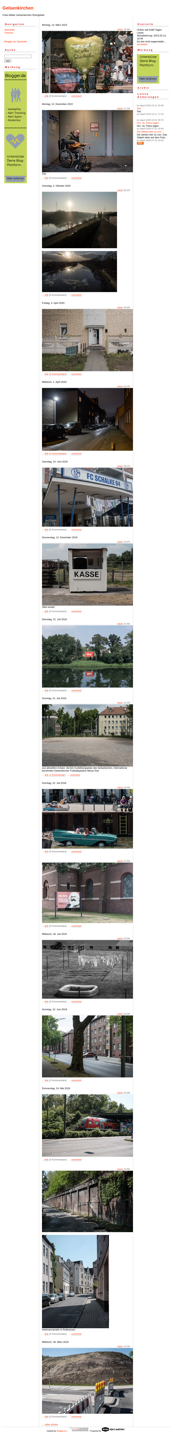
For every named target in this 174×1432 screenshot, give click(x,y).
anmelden (142, 44)
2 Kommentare (58, 374)
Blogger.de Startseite (15, 41)
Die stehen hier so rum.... (150, 131)
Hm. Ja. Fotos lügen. (148, 122)
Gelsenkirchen (17, 7)
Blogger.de (62, 1431)
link (46, 96)
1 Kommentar (57, 775)
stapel (120, 29)
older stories (51, 1424)
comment (76, 96)
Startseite (9, 29)
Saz (139, 108)
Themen (8, 32)
